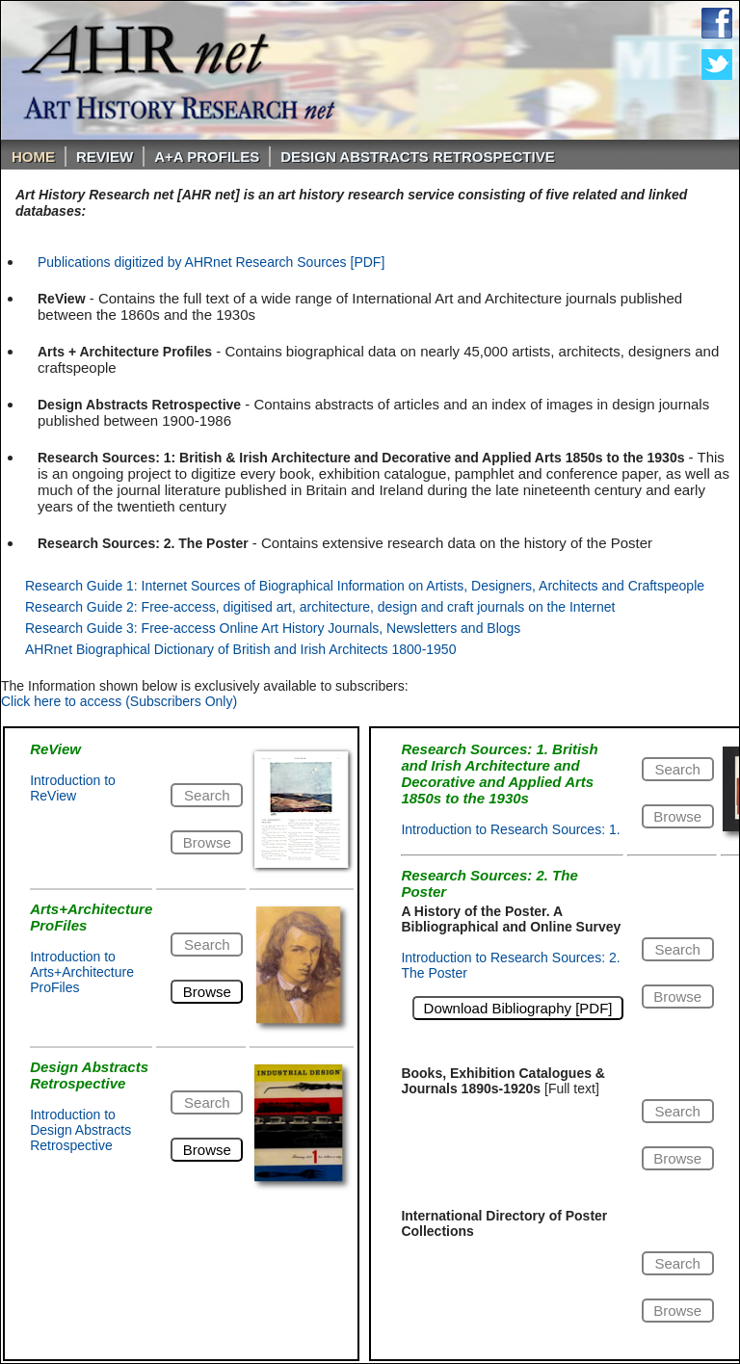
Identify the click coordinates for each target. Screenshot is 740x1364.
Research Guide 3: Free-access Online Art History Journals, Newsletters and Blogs (272, 628)
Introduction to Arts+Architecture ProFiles (82, 972)
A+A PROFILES (206, 156)
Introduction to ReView (73, 788)
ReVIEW (104, 156)
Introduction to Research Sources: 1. (510, 829)
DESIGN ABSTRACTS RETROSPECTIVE (417, 156)
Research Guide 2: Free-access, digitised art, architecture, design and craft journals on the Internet (320, 607)
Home (33, 156)
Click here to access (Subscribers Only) (119, 701)
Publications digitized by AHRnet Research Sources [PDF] (211, 262)
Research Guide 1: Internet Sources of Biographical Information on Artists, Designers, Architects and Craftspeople (364, 585)
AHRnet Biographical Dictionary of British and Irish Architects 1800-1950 (240, 649)
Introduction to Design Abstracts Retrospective (80, 1130)
